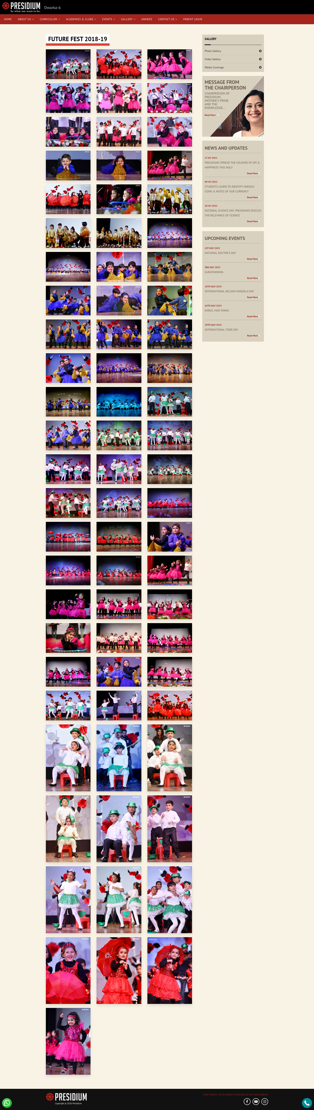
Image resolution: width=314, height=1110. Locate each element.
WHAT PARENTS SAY (212, 1094)
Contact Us (167, 19)
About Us (26, 19)
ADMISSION (240, 1094)
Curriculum (50, 19)
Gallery (128, 19)
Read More (210, 114)
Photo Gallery (213, 51)
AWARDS (228, 1094)
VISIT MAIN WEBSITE (258, 1094)
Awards (146, 19)
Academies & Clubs (81, 19)
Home (8, 19)
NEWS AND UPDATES (226, 148)
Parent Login (192, 19)
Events (108, 19)
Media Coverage (214, 67)
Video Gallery (213, 59)
